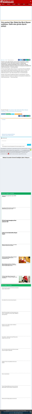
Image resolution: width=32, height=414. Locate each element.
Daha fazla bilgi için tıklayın (18, 412)
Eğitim (8, 4)
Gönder (29, 144)
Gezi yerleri (24, 4)
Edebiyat (3, 4)
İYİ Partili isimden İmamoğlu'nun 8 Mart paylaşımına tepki (9, 221)
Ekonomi (14, 4)
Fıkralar (19, 4)
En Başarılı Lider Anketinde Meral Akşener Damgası (9, 233)
